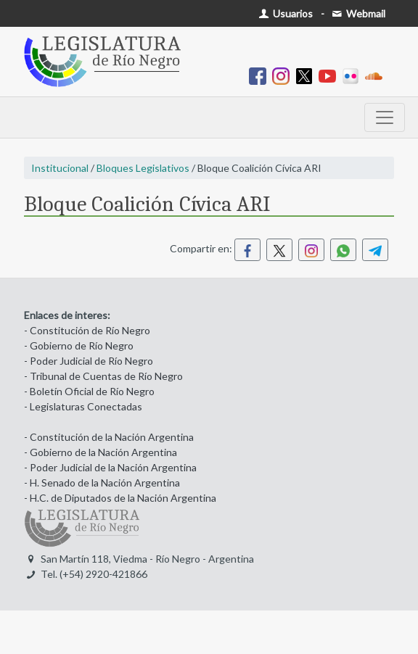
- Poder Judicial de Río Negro (88, 361)
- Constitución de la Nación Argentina (109, 437)
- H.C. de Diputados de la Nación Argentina (120, 498)
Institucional (60, 168)
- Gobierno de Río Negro (79, 345)
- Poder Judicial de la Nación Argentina (110, 467)
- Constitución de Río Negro (87, 330)
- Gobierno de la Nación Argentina (100, 452)
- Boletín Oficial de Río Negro (89, 391)
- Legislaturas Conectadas (83, 406)
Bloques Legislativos (143, 168)
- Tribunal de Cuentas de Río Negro (103, 376)
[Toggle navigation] (384, 117)
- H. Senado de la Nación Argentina (102, 482)
